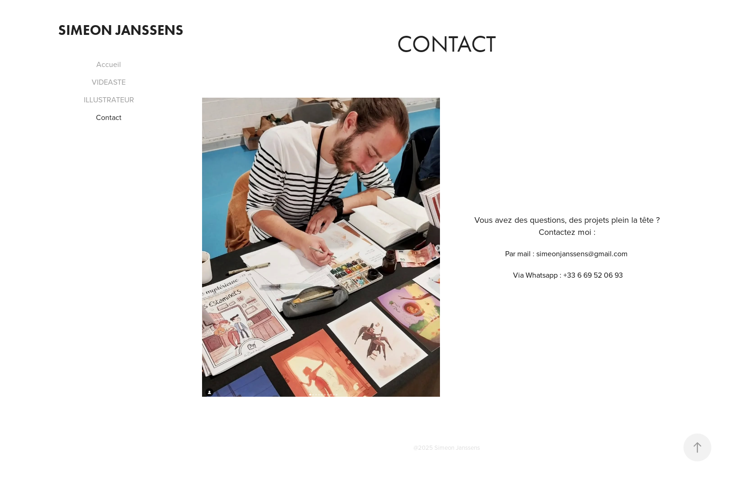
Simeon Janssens (120, 30)
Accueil (108, 64)
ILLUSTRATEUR (109, 99)
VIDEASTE (109, 82)
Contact (109, 117)
